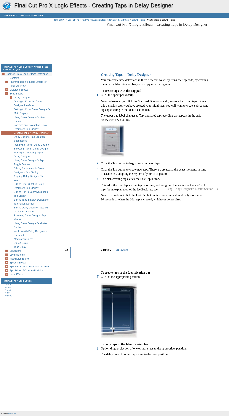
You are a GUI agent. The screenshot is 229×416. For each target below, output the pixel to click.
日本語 (7, 293)
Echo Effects (123, 20)
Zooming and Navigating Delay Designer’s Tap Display (30, 127)
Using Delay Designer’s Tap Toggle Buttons (29, 162)
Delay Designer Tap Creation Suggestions (29, 139)
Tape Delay (20, 247)
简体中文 (8, 296)
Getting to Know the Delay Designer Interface (28, 103)
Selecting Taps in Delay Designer (31, 148)
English (8, 287)
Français (8, 290)
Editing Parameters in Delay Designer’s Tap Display (29, 170)
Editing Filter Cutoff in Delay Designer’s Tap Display (29, 186)
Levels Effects (17, 254)
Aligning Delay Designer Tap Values (29, 178)
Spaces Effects (18, 262)
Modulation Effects (19, 258)
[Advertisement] (78, 43)
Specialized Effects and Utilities (26, 270)
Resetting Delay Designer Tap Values (30, 217)
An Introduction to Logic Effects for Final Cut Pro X (28, 84)
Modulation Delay (23, 239)
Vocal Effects (17, 274)
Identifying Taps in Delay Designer (32, 144)
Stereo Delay (21, 243)
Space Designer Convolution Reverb (29, 266)
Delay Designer (138, 20)
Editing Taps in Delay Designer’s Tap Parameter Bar (31, 201)
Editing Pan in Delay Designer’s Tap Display (31, 194)
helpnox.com (12, 413)
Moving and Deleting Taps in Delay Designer (29, 154)
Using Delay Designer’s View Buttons (29, 119)
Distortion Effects (19, 89)
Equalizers (15, 251)
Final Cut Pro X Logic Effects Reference (23, 15)
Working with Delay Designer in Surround (30, 233)
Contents (14, 78)
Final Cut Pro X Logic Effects (6, 6)
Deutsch (8, 285)
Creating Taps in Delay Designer (31, 133)
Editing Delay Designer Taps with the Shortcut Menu (31, 209)
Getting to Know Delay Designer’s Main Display (32, 111)
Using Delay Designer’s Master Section (30, 225)
